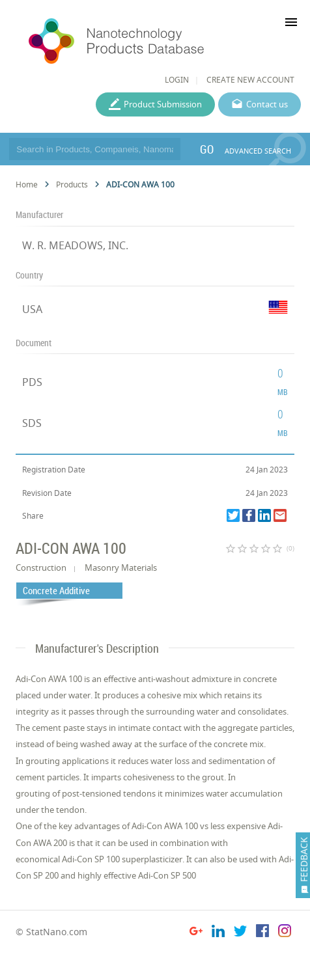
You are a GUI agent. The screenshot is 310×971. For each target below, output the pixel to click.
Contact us (267, 104)
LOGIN (177, 79)
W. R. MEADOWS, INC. (75, 245)
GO (207, 149)
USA (32, 309)
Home (27, 184)
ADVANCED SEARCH (258, 151)
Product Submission (163, 104)
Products (72, 184)
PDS (32, 382)
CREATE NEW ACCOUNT (250, 79)
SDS (32, 423)
